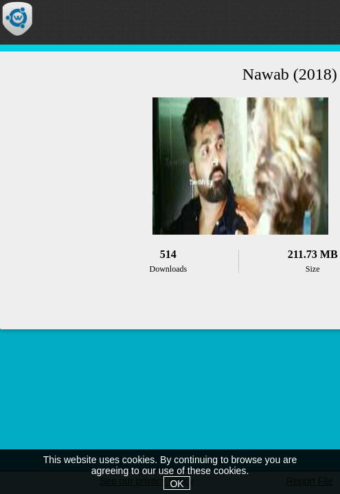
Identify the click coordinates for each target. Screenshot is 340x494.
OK (176, 483)
